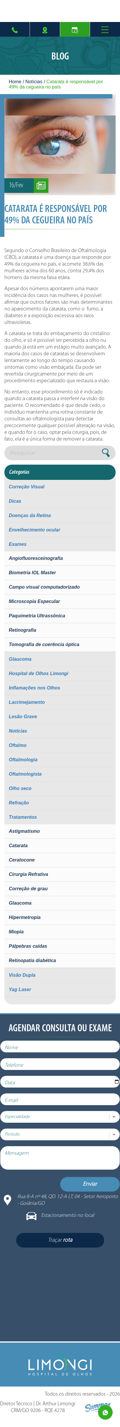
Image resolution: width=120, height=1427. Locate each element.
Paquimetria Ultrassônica (37, 615)
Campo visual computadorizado (44, 587)
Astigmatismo (24, 831)
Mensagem (21, 1158)
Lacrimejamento (27, 702)
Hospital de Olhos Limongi (38, 673)
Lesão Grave (23, 716)
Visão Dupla (22, 975)
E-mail (15, 1105)
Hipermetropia (24, 917)
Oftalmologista (25, 774)
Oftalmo (17, 745)
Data (14, 1087)
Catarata (18, 845)
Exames (18, 544)
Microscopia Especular (34, 601)
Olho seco (20, 788)
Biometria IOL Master (32, 572)
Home (15, 81)
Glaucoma (20, 659)
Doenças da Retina (30, 515)
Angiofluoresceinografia (36, 558)
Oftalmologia (23, 759)
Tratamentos (23, 817)
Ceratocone (22, 859)
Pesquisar (23, 453)
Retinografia (22, 630)
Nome (15, 1052)
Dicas (15, 501)
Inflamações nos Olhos (34, 687)
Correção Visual (26, 486)
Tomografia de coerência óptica (44, 644)
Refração (19, 802)
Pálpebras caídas (28, 946)
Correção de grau (28, 888)
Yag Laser (20, 989)
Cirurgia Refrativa (28, 874)
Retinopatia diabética (32, 960)
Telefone (18, 1070)
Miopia (16, 931)
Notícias (34, 81)
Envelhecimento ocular (34, 529)
